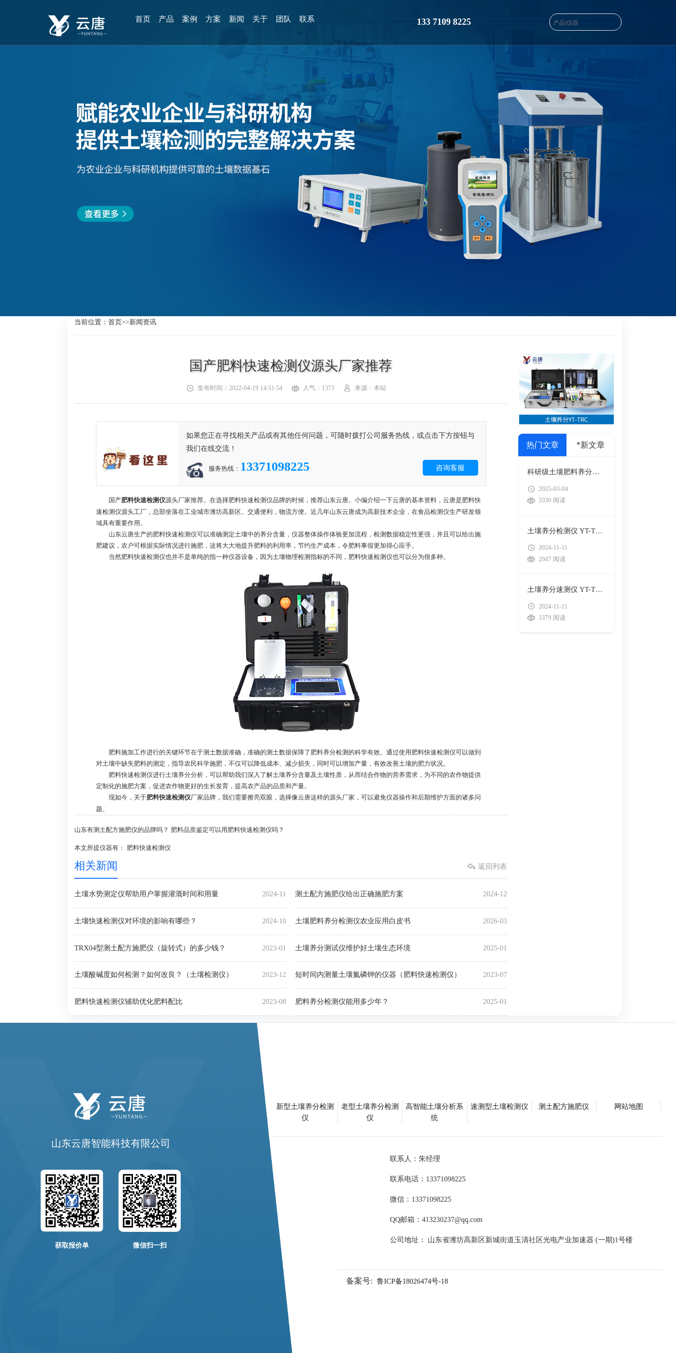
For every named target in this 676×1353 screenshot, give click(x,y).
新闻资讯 (142, 322)
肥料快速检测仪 (149, 847)
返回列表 (492, 866)
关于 (260, 19)
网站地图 (628, 1106)
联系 (307, 19)
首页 (143, 19)
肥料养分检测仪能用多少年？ (401, 1001)
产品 (166, 19)
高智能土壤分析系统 (434, 1112)
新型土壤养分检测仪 (305, 1112)
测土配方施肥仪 (564, 1106)
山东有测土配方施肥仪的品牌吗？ (121, 829)
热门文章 (542, 444)
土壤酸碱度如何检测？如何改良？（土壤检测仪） (180, 974)
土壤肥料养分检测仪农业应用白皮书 (401, 921)
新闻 (236, 19)
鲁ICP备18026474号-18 (412, 1281)
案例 (189, 19)
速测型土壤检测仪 (499, 1106)
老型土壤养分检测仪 (370, 1112)
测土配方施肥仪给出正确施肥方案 (401, 894)
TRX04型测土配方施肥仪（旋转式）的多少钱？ (180, 948)
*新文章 (590, 444)
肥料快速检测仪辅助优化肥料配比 (180, 1001)
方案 (213, 19)
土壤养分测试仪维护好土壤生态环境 (401, 948)
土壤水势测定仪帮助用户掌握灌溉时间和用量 (180, 894)
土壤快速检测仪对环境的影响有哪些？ (180, 921)
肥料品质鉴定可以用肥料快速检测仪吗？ (227, 829)
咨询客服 (450, 468)
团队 (283, 19)
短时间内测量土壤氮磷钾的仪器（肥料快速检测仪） (401, 974)
